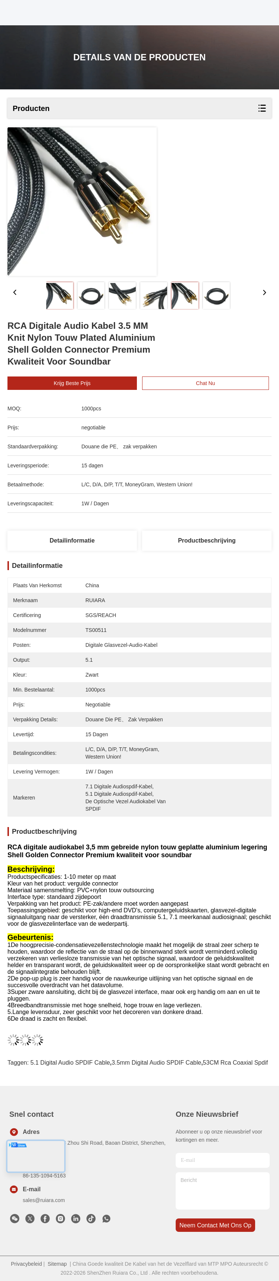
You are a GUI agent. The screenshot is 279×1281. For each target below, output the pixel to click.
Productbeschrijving (207, 540)
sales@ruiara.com (44, 1200)
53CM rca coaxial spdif (235, 1062)
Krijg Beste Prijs (80, 383)
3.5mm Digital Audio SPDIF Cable (156, 1062)
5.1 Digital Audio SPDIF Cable (70, 1062)
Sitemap (57, 1264)
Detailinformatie (72, 540)
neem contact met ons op (215, 1225)
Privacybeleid (26, 1264)
